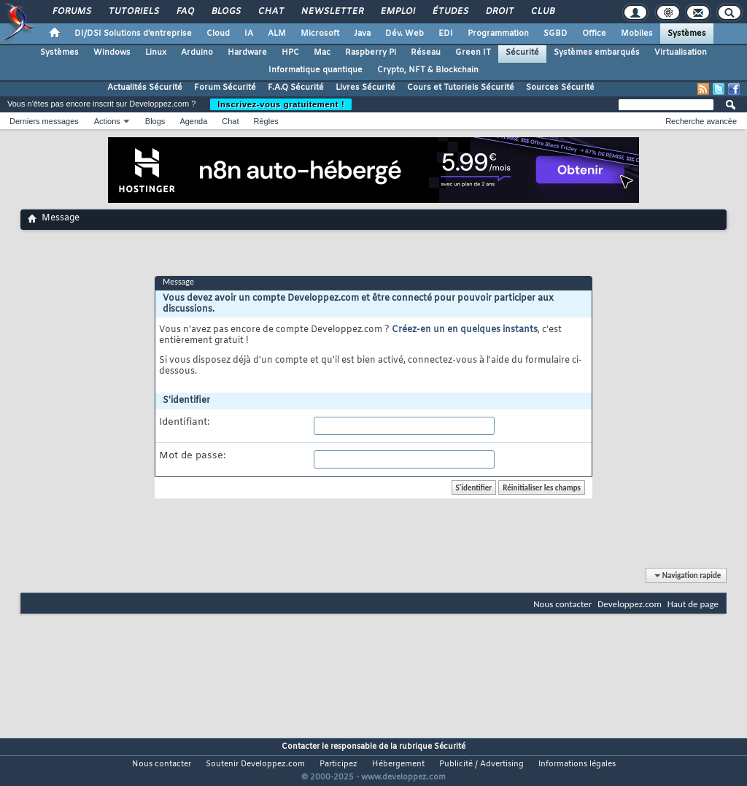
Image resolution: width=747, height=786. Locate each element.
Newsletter (331, 12)
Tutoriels (133, 12)
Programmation (498, 33)
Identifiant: (184, 422)
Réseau (426, 52)
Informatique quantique (315, 70)
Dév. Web (404, 33)
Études (449, 12)
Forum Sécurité (225, 87)
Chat (270, 12)
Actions (107, 121)
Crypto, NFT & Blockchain (428, 70)
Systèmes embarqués (597, 52)
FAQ (184, 12)
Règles (266, 121)
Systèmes (686, 33)
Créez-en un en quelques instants (465, 330)
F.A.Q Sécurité (296, 87)
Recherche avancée (701, 121)
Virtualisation (680, 52)
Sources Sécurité (560, 87)
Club (542, 12)
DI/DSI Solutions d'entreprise (133, 33)
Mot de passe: (192, 456)
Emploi (397, 12)
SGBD (555, 33)
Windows (112, 52)
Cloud (218, 33)
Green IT (473, 52)
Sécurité (522, 52)
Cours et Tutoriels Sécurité (460, 87)
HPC (290, 52)
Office (594, 33)
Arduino (197, 52)
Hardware (247, 52)
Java (362, 33)
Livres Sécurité (365, 87)
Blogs (225, 12)
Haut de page (693, 603)
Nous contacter (562, 603)
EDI (445, 33)
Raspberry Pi (370, 52)
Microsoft (320, 33)
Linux (155, 52)
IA (248, 33)
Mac (322, 52)
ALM (277, 33)
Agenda (193, 121)
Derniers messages (44, 121)
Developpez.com (629, 603)
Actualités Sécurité (144, 87)
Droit (499, 12)
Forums (71, 12)
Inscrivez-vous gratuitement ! (280, 104)
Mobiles (637, 33)
